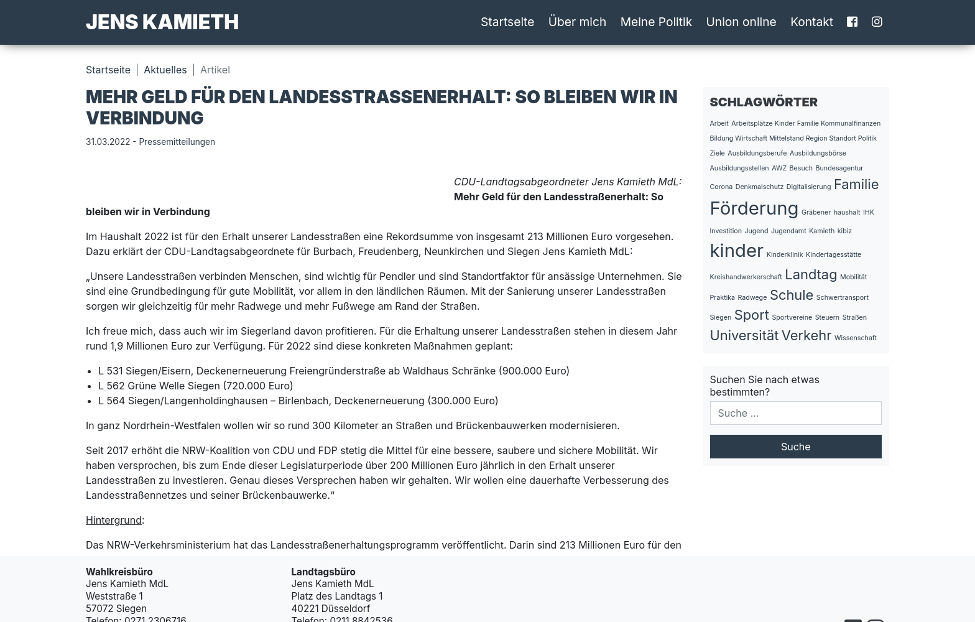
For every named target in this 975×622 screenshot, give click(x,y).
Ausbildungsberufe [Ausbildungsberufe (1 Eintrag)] (757, 153)
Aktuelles (165, 69)
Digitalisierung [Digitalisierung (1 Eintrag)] (809, 187)
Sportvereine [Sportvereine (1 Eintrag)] (792, 317)
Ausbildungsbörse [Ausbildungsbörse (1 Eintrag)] (818, 153)
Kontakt (811, 21)
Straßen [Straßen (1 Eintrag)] (855, 317)
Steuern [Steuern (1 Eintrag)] (827, 317)
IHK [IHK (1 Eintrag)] (868, 212)
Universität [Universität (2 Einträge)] (744, 335)
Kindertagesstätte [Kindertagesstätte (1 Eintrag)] (833, 255)
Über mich (577, 21)
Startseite (507, 21)
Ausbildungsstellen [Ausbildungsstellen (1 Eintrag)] (739, 168)
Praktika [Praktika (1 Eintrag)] (723, 298)
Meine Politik (657, 21)
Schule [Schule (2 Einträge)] (791, 295)
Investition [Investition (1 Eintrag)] (726, 231)
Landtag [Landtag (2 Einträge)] (811, 274)
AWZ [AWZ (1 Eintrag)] (779, 168)
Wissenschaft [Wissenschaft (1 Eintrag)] (855, 338)
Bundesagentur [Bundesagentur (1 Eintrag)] (840, 168)
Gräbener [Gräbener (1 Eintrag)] (816, 212)
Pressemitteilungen (177, 142)
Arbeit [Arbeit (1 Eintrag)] (719, 123)
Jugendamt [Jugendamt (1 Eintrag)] (788, 231)
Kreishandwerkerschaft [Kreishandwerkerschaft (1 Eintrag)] (746, 277)
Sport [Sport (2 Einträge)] (751, 315)
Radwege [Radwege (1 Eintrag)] (752, 298)
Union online (741, 21)
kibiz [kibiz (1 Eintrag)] (845, 231)
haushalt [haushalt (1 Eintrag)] (847, 212)
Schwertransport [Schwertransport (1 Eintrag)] (842, 298)
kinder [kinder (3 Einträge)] (737, 250)
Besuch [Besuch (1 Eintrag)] (801, 168)
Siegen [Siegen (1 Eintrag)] (721, 317)
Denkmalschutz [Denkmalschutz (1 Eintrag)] (760, 187)
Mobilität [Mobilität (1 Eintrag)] (853, 277)
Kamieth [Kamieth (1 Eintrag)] (821, 231)
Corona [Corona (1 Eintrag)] (721, 187)
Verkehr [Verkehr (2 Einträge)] (807, 335)
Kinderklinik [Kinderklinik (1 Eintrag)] (785, 255)
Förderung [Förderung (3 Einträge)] (754, 208)
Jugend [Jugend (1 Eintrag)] (756, 231)
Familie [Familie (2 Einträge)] (856, 184)
